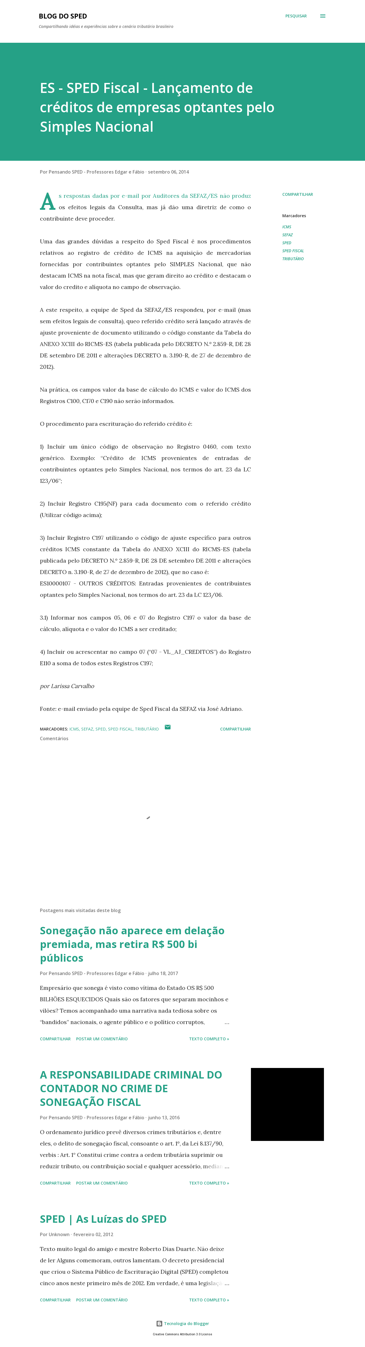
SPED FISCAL (293, 250)
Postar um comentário (102, 1038)
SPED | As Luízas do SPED (103, 1219)
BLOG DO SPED (63, 16)
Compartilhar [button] (297, 194)
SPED (286, 242)
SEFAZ (287, 234)
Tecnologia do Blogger (182, 1323)
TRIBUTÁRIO (293, 258)
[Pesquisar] (296, 16)
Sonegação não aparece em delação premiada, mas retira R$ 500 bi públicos (132, 944)
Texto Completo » (209, 1038)
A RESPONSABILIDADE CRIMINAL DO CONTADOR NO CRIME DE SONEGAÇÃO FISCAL (131, 1088)
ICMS (286, 226)
